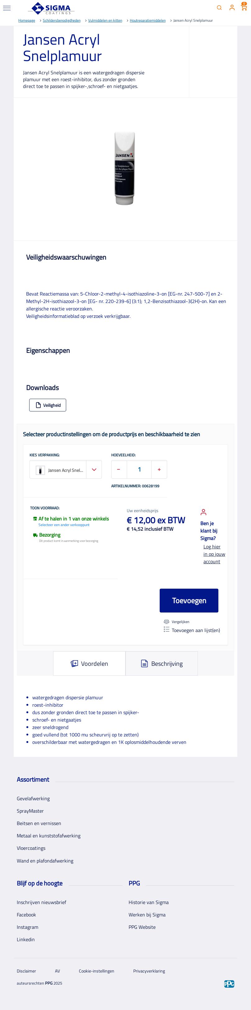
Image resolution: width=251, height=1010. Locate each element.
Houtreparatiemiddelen (148, 20)
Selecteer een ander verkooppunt (64, 525)
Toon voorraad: (45, 508)
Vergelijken (176, 622)
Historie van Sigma (149, 902)
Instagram (27, 927)
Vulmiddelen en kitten (105, 20)
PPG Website (142, 927)
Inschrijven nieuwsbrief (41, 902)
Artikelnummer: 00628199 (135, 486)
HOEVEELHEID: (123, 455)
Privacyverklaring (149, 971)
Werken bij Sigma (147, 914)
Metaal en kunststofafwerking (48, 835)
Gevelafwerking (33, 798)
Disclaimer (26, 971)
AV (57, 971)
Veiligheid (48, 405)
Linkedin (26, 939)
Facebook (26, 914)
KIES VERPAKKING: (45, 455)
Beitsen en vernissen (39, 823)
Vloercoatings (31, 848)
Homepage (26, 20)
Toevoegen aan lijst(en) (192, 630)
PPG (48, 983)
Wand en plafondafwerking (45, 860)
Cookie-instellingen (96, 971)
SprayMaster (30, 811)
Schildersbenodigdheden (61, 20)
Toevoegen (189, 600)
